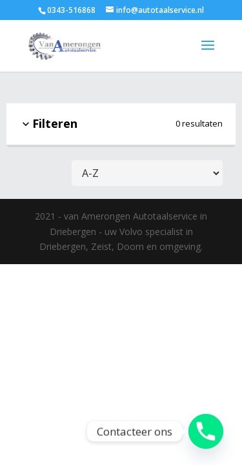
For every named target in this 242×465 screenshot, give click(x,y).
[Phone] (205, 431)
